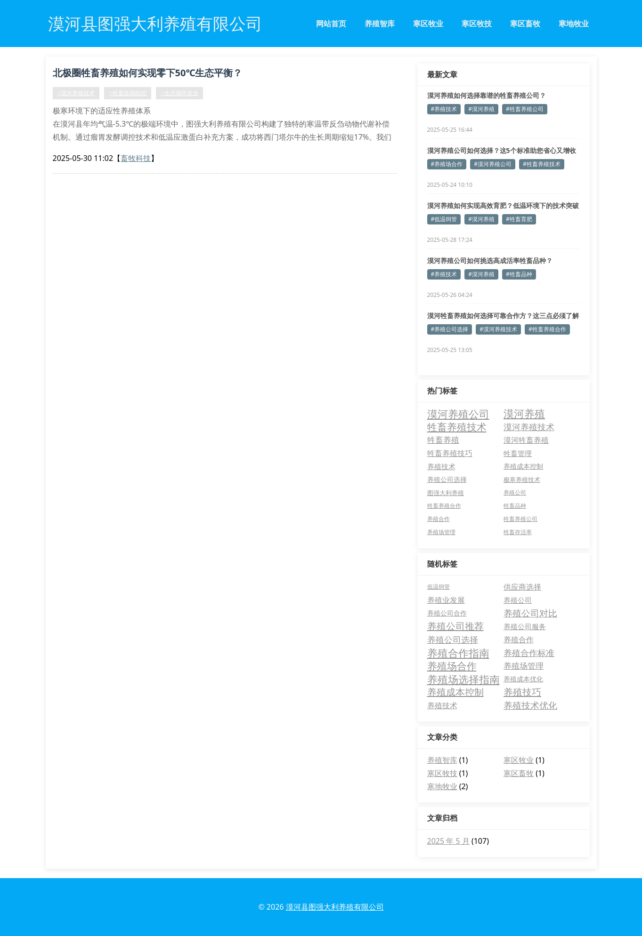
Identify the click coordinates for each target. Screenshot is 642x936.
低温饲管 (438, 587)
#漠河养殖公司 (493, 164)
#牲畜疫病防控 (127, 93)
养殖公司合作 (447, 612)
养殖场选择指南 (463, 679)
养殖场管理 (524, 665)
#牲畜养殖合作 (547, 329)
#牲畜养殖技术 (542, 164)
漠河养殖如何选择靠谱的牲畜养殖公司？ (486, 95)
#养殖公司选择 (450, 329)
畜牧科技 (136, 158)
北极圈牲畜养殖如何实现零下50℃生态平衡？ (148, 72)
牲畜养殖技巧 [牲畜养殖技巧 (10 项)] (449, 453)
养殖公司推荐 (455, 626)
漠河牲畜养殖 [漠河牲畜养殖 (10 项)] (526, 440)
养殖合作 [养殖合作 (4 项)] (438, 519)
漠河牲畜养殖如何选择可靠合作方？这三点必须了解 (503, 315)
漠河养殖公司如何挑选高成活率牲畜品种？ (490, 260)
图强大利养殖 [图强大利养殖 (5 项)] (445, 492)
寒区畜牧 (525, 23)
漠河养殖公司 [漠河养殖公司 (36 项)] (458, 413)
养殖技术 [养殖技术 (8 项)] (441, 466)
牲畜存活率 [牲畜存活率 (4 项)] (518, 532)
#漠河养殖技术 (76, 93)
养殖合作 (519, 639)
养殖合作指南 (458, 652)
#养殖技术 (444, 109)
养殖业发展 (446, 600)
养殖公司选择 (452, 639)
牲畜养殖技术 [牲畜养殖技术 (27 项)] (457, 426)
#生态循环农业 (179, 93)
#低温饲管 (444, 219)
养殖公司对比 (530, 613)
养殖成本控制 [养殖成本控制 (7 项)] (523, 466)
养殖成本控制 (455, 692)
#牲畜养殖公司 (525, 109)
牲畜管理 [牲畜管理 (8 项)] (518, 453)
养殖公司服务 (525, 626)
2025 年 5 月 (448, 841)
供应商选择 (522, 587)
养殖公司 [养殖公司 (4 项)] (515, 492)
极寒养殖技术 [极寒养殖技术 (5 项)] (522, 479)
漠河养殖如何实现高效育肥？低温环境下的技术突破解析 (503, 205)
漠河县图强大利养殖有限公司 (335, 907)
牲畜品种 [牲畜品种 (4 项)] (515, 506)
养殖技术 (442, 705)
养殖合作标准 (529, 652)
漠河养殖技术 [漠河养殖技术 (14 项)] (529, 426)
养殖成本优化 (523, 678)
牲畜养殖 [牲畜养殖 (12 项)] (443, 439)
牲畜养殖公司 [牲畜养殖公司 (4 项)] (520, 519)
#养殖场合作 (447, 164)
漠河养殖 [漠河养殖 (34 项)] (524, 413)
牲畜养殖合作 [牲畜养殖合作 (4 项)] (444, 506)
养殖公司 (518, 600)
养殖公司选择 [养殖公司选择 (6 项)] (447, 479)
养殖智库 (380, 23)
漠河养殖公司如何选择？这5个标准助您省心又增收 (501, 150)
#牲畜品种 (519, 274)
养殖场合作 (452, 665)
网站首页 (331, 23)
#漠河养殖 (481, 109)
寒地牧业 (574, 23)
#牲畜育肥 (519, 219)
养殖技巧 (522, 692)
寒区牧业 (428, 23)
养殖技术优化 (530, 705)
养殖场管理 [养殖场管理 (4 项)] (441, 532)
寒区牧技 (477, 23)
